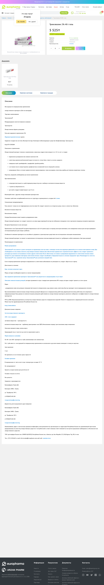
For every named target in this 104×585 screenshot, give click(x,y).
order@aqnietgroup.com (92, 568)
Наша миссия (37, 579)
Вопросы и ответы (53, 579)
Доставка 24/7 (52, 571)
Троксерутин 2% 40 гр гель (9, 77)
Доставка (49, 7)
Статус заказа (85, 7)
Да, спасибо (21, 21)
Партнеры (37, 582)
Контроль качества (53, 582)
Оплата (50, 574)
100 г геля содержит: (11, 317)
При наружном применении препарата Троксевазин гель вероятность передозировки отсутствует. (34, 276)
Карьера (36, 577)
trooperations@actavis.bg (12, 400)
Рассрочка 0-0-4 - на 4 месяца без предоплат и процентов (52, 2)
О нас (67, 7)
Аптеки (62, 7)
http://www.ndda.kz (10, 305)
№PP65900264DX (12, 574)
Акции (56, 7)
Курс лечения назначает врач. (13, 269)
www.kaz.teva (47, 438)
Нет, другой (32, 21)
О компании (37, 571)
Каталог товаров (8, 13)
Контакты (41, 7)
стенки (58, 198)
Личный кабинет (97, 7)
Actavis (72, 43)
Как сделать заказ (53, 577)
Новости (36, 568)
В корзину (68, 48)
